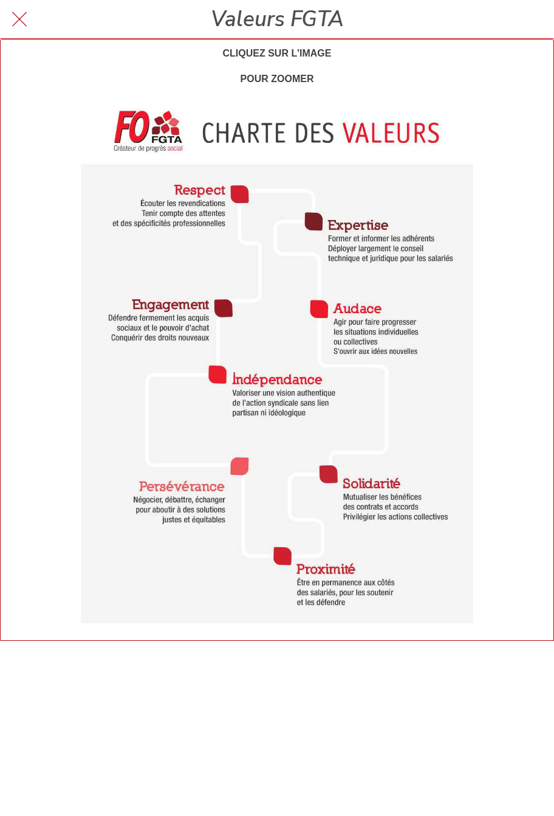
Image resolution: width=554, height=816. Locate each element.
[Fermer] (19, 19)
